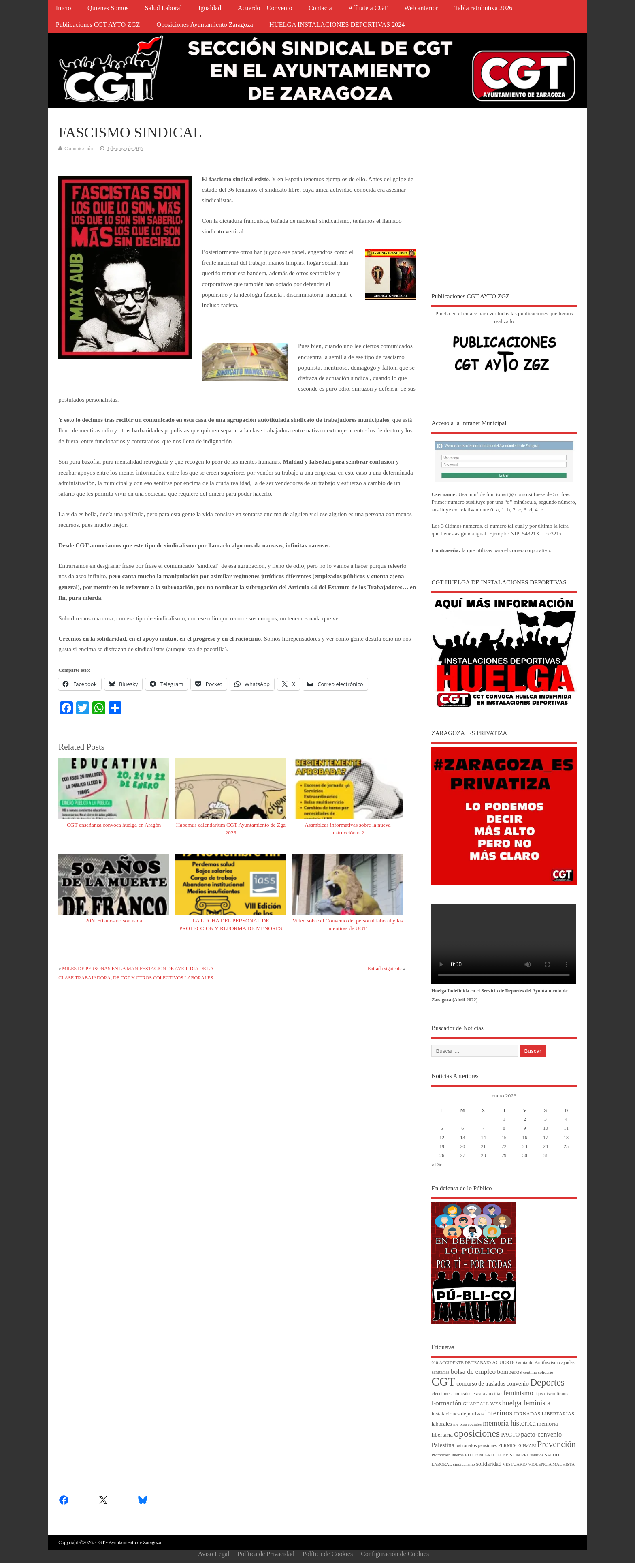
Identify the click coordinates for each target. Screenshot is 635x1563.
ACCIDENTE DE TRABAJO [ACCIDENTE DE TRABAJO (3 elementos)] (465, 1362)
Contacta (320, 8)
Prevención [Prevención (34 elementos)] (556, 1444)
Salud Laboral (163, 8)
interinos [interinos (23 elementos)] (498, 1413)
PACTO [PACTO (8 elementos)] (510, 1434)
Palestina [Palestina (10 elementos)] (442, 1444)
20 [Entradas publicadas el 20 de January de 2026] (462, 1146)
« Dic (436, 1164)
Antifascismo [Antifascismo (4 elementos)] (547, 1362)
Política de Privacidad (265, 1553)
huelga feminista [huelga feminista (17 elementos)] (526, 1403)
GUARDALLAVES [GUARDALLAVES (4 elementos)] (482, 1404)
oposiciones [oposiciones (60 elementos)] (477, 1433)
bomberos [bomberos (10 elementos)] (509, 1371)
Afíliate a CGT (368, 8)
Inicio (63, 8)
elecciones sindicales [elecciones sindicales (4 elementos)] (451, 1393)
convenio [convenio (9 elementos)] (518, 1383)
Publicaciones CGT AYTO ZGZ (98, 24)
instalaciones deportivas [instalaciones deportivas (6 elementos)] (457, 1414)
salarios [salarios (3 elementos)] (536, 1455)
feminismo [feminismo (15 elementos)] (518, 1393)
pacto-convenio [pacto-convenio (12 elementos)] (541, 1434)
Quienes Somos (107, 8)
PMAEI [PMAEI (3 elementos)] (529, 1445)
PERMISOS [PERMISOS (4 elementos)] (510, 1445)
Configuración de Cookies (395, 1553)
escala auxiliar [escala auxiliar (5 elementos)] (487, 1393)
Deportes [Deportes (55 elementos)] (547, 1382)
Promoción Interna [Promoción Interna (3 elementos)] (447, 1455)
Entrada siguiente (385, 968)
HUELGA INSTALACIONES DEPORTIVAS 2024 (337, 24)
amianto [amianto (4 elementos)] (525, 1362)
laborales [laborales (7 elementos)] (441, 1424)
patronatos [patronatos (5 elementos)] (466, 1445)
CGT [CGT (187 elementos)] (443, 1381)
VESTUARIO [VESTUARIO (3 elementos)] (515, 1464)
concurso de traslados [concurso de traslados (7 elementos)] (480, 1384)
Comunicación (78, 148)
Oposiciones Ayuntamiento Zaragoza (204, 24)
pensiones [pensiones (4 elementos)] (487, 1445)
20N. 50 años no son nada (113, 920)
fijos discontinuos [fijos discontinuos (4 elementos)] (551, 1393)
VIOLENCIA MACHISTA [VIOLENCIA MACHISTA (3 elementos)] (551, 1464)
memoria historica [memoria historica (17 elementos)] (509, 1423)
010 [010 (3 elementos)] (434, 1362)
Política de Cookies (328, 1553)
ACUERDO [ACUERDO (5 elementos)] (504, 1362)
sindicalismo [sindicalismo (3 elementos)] (464, 1464)
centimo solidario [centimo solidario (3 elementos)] (538, 1372)
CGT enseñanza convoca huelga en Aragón (114, 825)
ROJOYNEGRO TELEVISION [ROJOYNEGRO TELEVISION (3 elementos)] (492, 1455)
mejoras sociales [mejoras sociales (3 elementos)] (467, 1424)
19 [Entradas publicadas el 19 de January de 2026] (441, 1146)
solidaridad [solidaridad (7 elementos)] (488, 1464)
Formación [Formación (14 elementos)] (446, 1403)
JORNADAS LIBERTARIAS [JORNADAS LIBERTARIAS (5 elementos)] (544, 1414)
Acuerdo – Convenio (265, 8)
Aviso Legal (213, 1553)
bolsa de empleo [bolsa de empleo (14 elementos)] (473, 1371)
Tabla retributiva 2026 (483, 8)
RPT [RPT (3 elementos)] (525, 1455)
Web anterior (421, 8)
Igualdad (210, 8)
